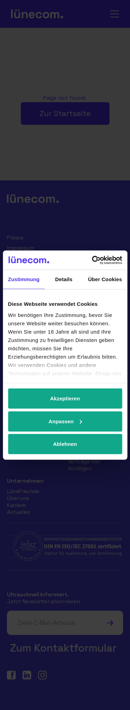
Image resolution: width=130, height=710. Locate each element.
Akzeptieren (65, 398)
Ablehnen (65, 444)
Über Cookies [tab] (105, 279)
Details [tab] (63, 279)
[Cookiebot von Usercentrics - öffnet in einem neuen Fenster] (92, 259)
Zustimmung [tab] (24, 279)
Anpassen (65, 421)
